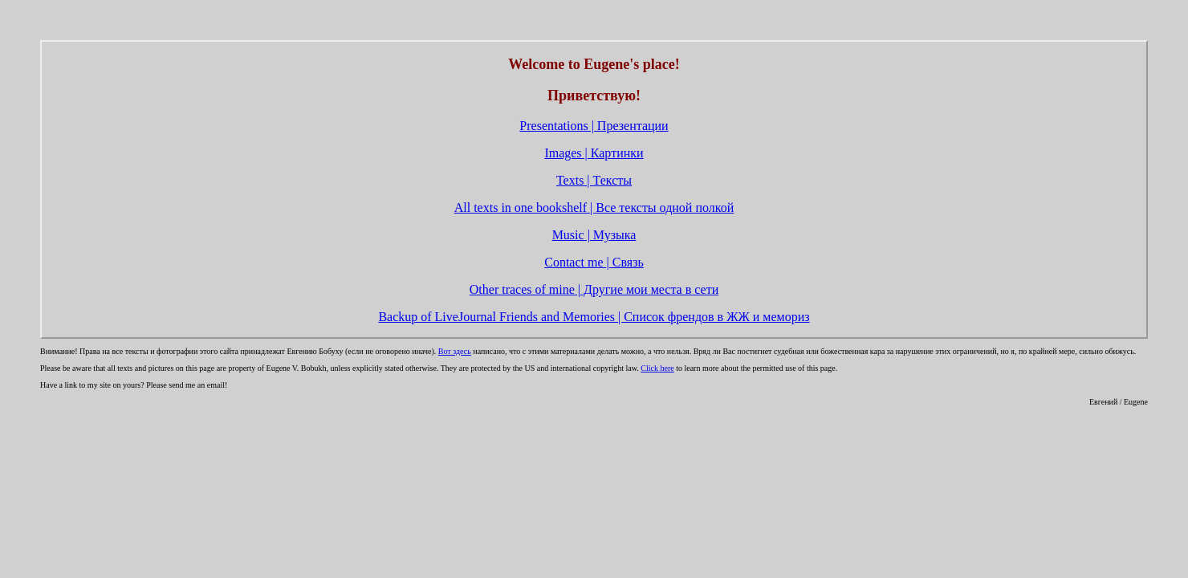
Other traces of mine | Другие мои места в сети (594, 289)
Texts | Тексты (594, 180)
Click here (657, 368)
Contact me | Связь (594, 262)
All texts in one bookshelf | (594, 207)
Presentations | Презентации (593, 125)
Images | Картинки (593, 153)
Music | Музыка (594, 235)
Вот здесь (454, 351)
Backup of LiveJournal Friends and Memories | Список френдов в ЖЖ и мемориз (593, 317)
